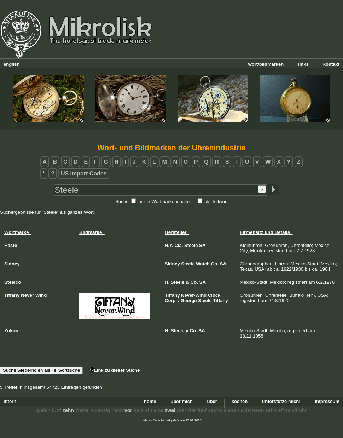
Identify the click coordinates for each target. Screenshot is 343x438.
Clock (214, 295)
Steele (191, 245)
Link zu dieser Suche (114, 370)
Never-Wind (194, 295)
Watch (203, 263)
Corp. (171, 300)
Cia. (179, 245)
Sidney (172, 263)
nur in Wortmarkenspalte (164, 201)
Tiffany (172, 295)
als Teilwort (216, 201)
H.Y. (169, 245)
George (189, 300)
